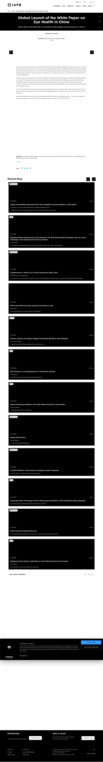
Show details (23, 757)
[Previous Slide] (11, 52)
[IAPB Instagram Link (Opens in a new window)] (80, 2)
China (19, 162)
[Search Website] (94, 6)
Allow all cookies (91, 744)
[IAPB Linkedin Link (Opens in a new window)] (78, 2)
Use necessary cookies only (91, 749)
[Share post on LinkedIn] (28, 169)
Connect (76, 6)
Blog (13, 11)
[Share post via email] (30, 169)
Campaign (54, 6)
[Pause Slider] (89, 575)
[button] (85, 2)
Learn (61, 6)
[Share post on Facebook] (22, 169)
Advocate (69, 6)
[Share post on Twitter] (25, 169)
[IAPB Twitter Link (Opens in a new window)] (75, 2)
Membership (92, 2)
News (89, 6)
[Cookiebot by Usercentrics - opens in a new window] (9, 759)
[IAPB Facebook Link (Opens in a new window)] (76, 2)
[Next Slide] (92, 52)
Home (8, 11)
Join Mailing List (88, 738)
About (84, 6)
